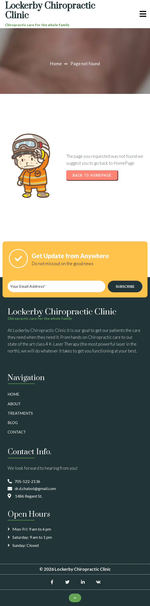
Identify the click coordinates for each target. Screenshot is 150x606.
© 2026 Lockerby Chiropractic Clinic (75, 569)
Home (56, 63)
